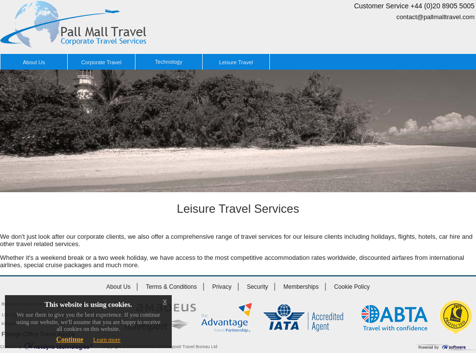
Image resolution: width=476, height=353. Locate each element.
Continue (69, 339)
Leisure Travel (236, 62)
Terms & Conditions (171, 286)
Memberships (300, 286)
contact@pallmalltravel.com (436, 17)
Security (257, 286)
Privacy (221, 286)
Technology (169, 62)
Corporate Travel (101, 62)
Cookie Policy (352, 286)
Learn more (107, 339)
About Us (34, 62)
